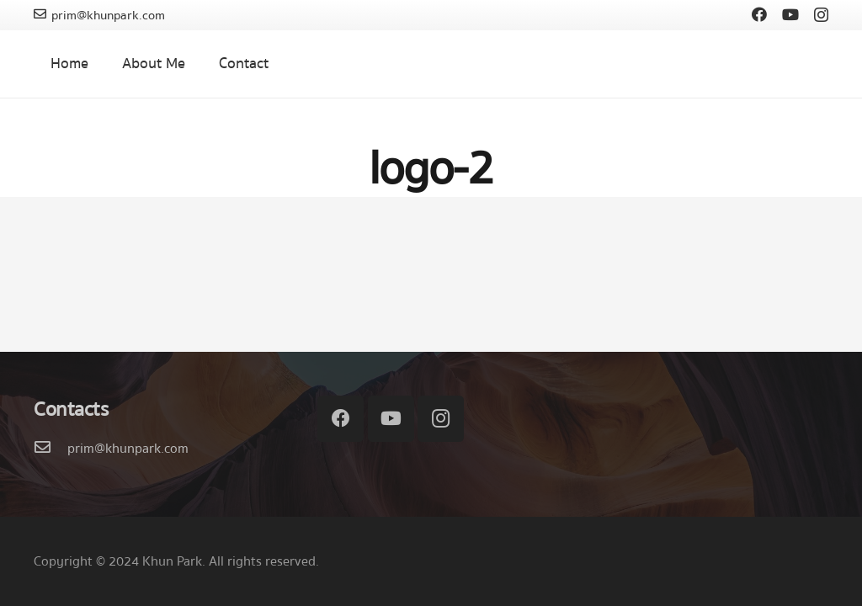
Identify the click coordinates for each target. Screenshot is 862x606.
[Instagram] (821, 15)
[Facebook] (759, 14)
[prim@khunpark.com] (50, 448)
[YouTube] (790, 14)
